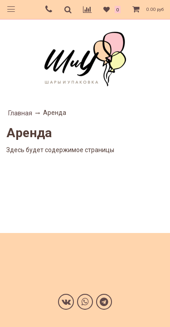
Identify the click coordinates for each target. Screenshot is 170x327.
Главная (20, 113)
